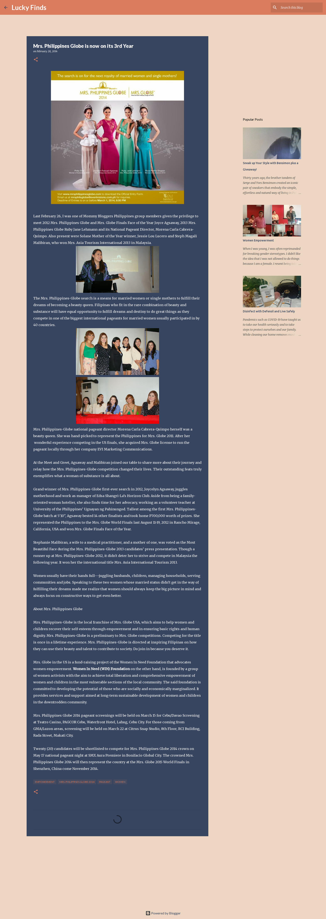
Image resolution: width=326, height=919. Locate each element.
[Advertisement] (117, 871)
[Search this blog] (301, 7)
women (120, 781)
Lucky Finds (29, 7)
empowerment (45, 781)
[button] (35, 60)
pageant (104, 781)
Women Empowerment (258, 240)
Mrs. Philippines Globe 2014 (76, 781)
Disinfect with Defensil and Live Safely (269, 311)
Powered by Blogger (163, 913)
